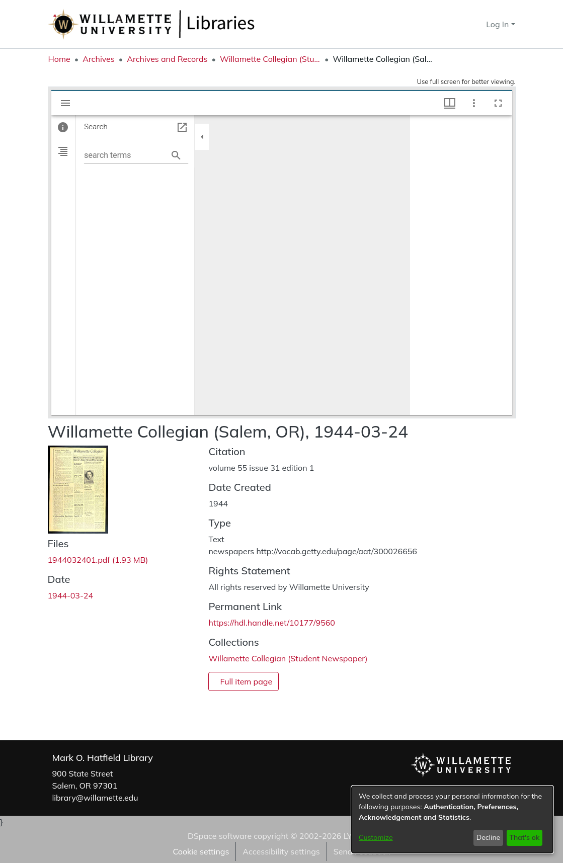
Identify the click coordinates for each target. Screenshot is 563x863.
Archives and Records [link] (167, 59)
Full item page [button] (246, 681)
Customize (376, 837)
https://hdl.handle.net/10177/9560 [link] (271, 623)
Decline (488, 837)
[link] (98, 560)
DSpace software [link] (220, 836)
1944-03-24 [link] (71, 595)
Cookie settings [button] (201, 851)
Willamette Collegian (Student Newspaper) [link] (270, 59)
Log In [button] (498, 24)
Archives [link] (99, 59)
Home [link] (59, 59)
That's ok (524, 837)
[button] (460, 24)
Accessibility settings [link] (281, 851)
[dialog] (452, 819)
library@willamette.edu (95, 798)
